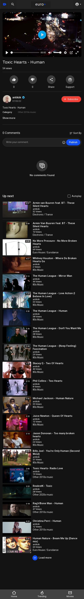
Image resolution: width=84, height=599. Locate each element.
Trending (42, 594)
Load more (42, 557)
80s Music (38, 269)
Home (14, 594)
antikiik (18, 97)
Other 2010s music (27, 112)
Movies (70, 594)
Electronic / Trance (43, 214)
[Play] (7, 52)
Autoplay (76, 196)
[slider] (25, 52)
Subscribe (70, 99)
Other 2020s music (43, 494)
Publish (73, 142)
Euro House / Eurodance (46, 252)
